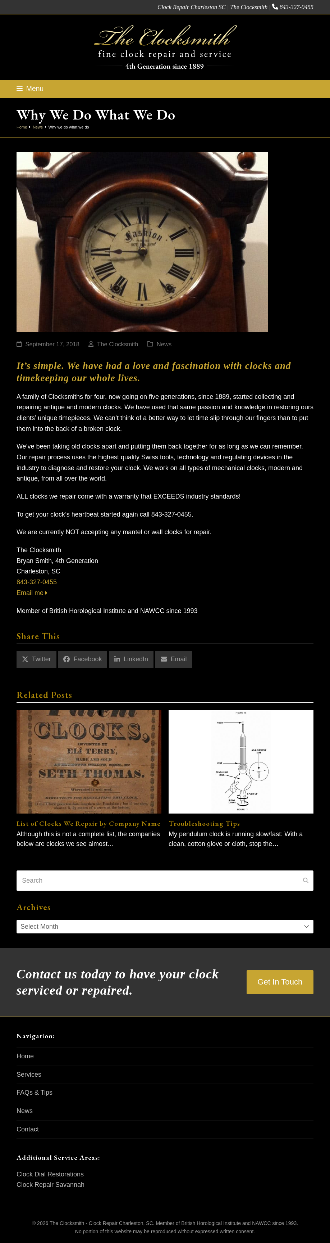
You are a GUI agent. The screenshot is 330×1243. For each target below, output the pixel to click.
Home (25, 1056)
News (164, 344)
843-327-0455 (296, 7)
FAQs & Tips (34, 1092)
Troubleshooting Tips (204, 823)
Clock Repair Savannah (50, 1184)
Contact (28, 1129)
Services (29, 1074)
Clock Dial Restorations (50, 1174)
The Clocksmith (117, 344)
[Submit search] (305, 880)
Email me (32, 592)
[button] (30, 89)
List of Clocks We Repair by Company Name (89, 823)
